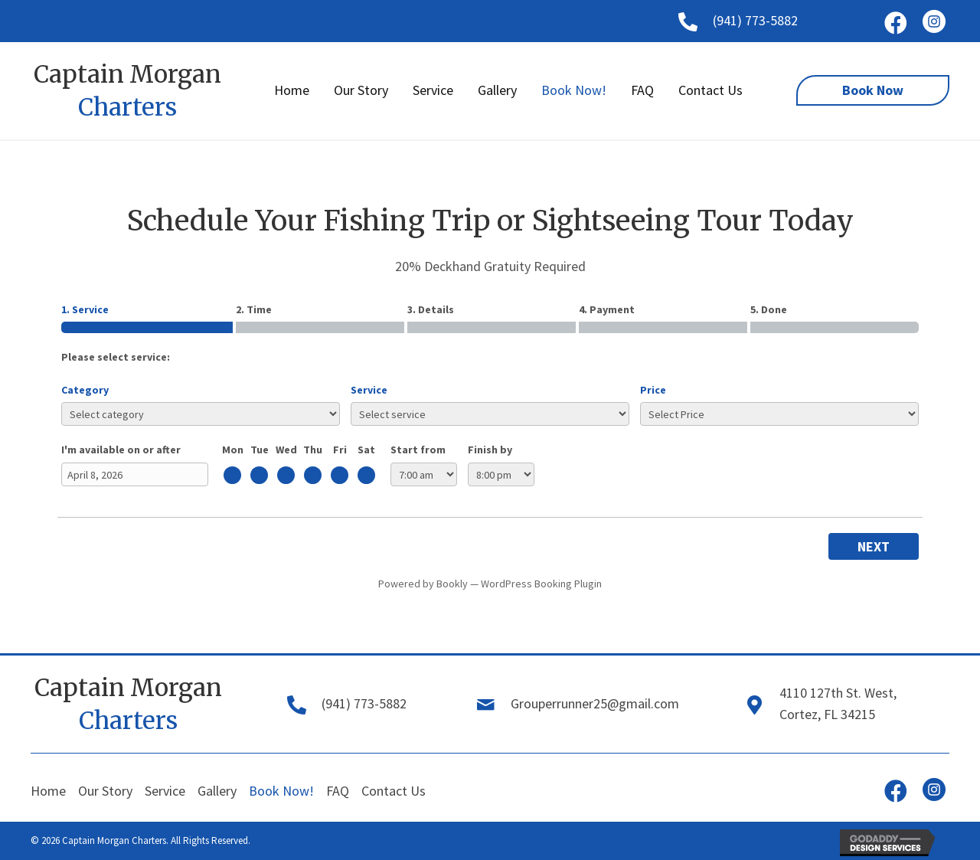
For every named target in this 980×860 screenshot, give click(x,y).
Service (369, 390)
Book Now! (281, 791)
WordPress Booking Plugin (541, 583)
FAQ (337, 791)
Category (85, 390)
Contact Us (393, 791)
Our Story (105, 791)
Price (653, 390)
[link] (292, 91)
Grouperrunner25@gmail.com (595, 703)
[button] (895, 23)
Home (48, 791)
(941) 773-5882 (755, 20)
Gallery (217, 791)
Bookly (452, 583)
